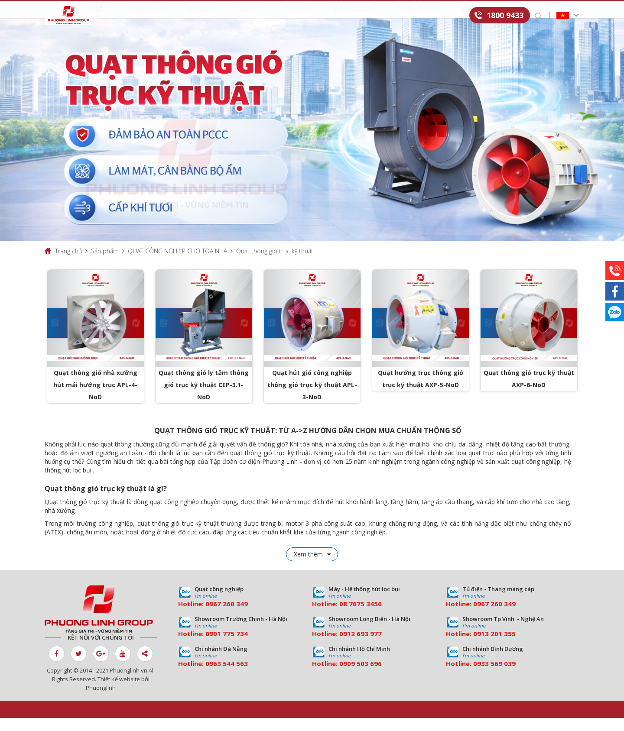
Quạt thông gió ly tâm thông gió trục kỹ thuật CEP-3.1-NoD (204, 397)
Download (348, 16)
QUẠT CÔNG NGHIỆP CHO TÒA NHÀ (177, 263)
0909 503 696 (360, 676)
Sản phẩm (175, 16)
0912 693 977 (360, 646)
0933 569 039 (494, 676)
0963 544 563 (226, 676)
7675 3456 (365, 616)
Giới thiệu (126, 16)
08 (343, 616)
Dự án (260, 16)
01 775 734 (230, 646)
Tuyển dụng (403, 16)
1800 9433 (505, 15)
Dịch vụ (220, 16)
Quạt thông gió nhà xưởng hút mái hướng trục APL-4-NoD (95, 397)
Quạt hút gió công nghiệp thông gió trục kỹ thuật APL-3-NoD (312, 397)
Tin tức (300, 16)
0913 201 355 (494, 646)
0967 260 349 (226, 616)
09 (209, 646)
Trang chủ (68, 263)
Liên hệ (451, 16)
